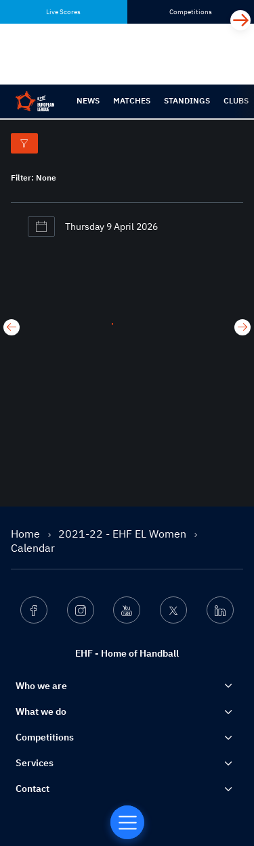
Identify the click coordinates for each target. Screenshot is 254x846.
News (88, 100)
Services (35, 763)
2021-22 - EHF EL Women (123, 533)
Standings (187, 100)
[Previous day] (11, 327)
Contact (32, 788)
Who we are (41, 686)
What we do (41, 711)
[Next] (240, 20)
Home (27, 533)
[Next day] (242, 327)
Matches (131, 100)
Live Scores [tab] (63, 11)
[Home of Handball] (127, 822)
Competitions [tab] (190, 11)
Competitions (45, 737)
